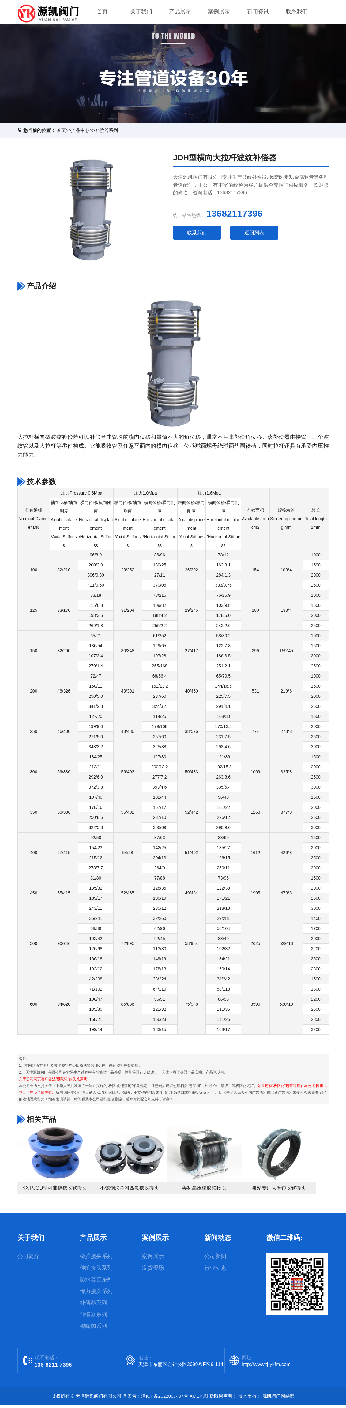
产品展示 (180, 13)
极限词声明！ (223, 1399)
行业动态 (215, 1271)
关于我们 (141, 13)
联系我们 (297, 13)
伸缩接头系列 (96, 1271)
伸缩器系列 (93, 1318)
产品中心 (80, 133)
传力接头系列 (96, 1294)
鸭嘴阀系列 (93, 1329)
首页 (102, 13)
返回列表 (254, 236)
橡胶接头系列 (96, 1260)
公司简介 (28, 1260)
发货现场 (153, 1271)
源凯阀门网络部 (278, 1399)
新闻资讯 (258, 13)
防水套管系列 (96, 1283)
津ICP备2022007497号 (164, 1399)
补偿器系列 (106, 133)
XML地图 (199, 1399)
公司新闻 (215, 1260)
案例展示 (219, 13)
